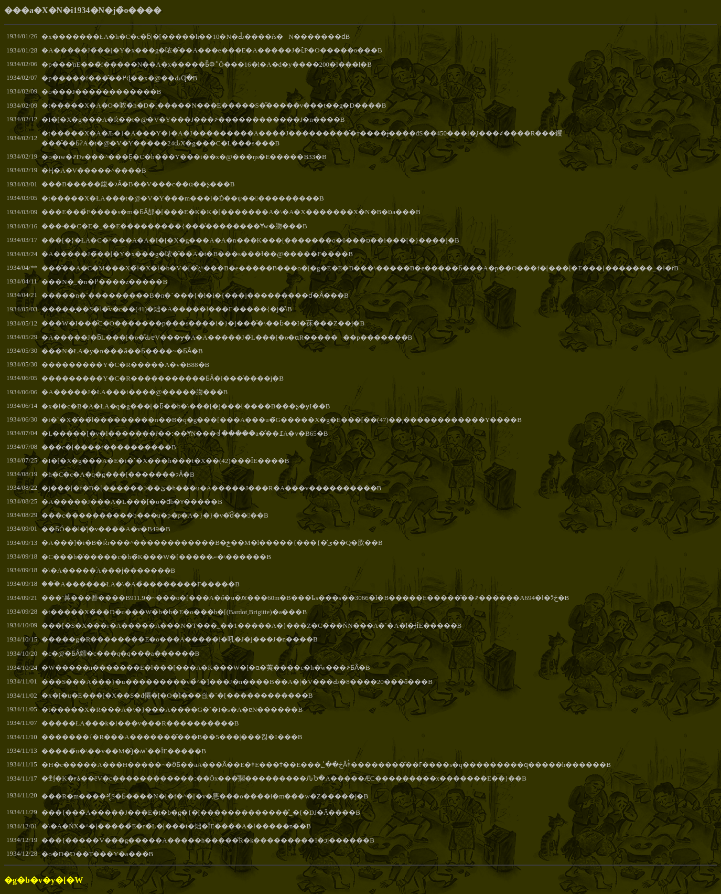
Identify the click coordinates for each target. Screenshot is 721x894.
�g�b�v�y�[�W (43, 880)
